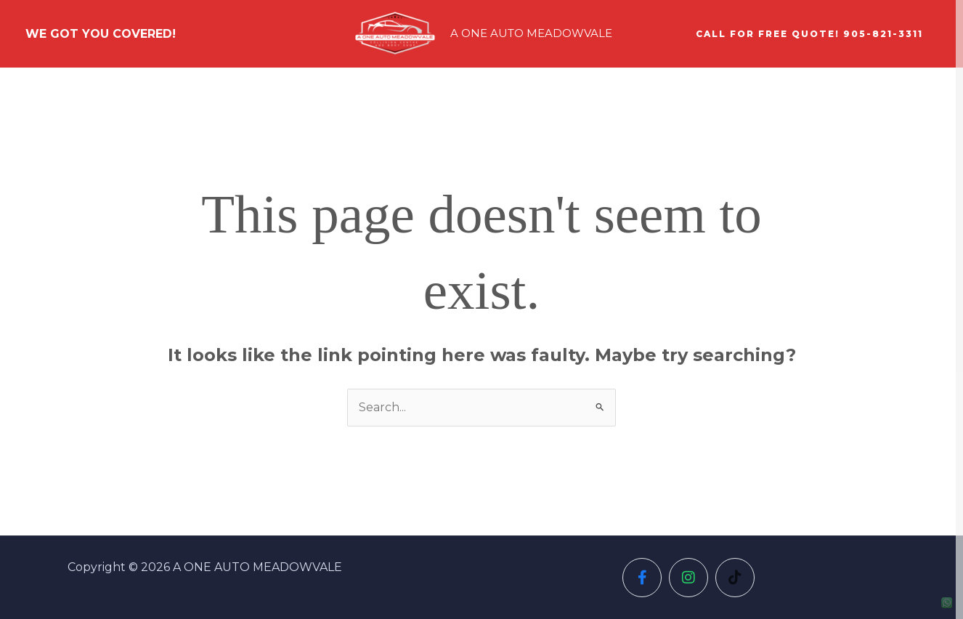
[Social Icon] (642, 577)
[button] (809, 34)
